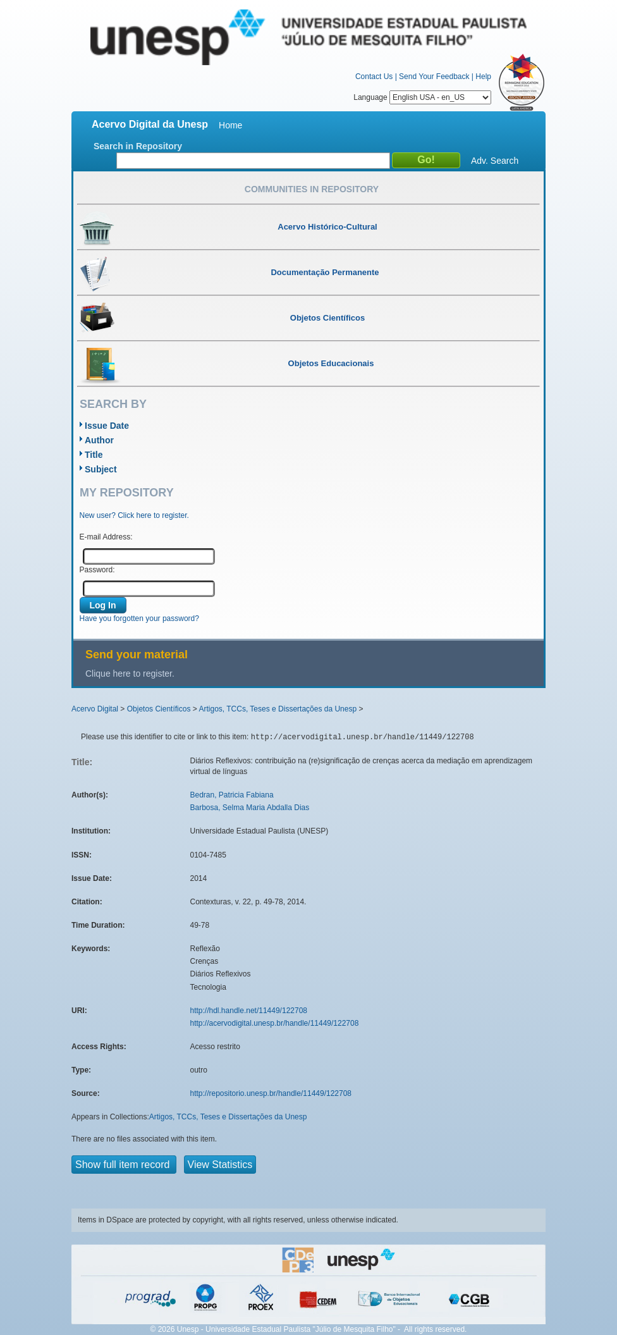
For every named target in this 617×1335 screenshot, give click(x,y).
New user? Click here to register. (134, 515)
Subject (101, 469)
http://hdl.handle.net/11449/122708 (249, 1010)
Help (483, 76)
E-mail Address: (106, 536)
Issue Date (107, 426)
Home (230, 125)
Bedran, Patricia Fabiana (232, 795)
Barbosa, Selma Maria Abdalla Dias (250, 807)
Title (94, 455)
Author (99, 440)
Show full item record (124, 1164)
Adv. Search (494, 161)
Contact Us (374, 76)
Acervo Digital (94, 708)
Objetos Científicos (159, 708)
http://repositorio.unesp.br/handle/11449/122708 (271, 1093)
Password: (97, 569)
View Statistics (220, 1164)
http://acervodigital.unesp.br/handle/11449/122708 (274, 1023)
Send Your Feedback (434, 76)
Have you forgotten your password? (139, 618)
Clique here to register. (129, 673)
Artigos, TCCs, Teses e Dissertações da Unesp (278, 708)
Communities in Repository (312, 189)
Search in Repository (138, 146)
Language (422, 97)
